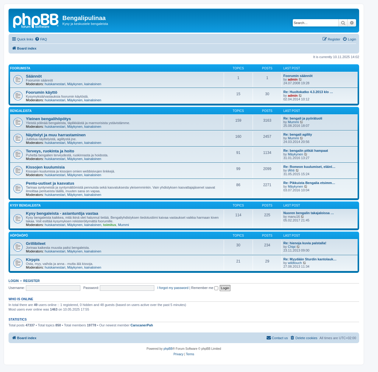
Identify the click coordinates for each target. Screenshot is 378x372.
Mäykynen (74, 84)
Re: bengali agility (297, 134)
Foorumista (20, 68)
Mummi (293, 122)
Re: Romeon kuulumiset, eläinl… (309, 167)
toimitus (109, 225)
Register (31, 281)
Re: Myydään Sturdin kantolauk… (310, 259)
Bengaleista (21, 111)
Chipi (292, 247)
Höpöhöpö (19, 235)
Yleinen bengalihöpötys (48, 118)
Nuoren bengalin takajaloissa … (308, 213)
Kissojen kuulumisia (45, 167)
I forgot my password (172, 288)
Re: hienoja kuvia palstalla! (304, 243)
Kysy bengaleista (25, 205)
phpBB (168, 348)
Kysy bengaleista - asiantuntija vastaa (62, 213)
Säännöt (34, 76)
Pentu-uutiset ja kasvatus (50, 183)
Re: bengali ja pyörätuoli (302, 118)
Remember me (204, 288)
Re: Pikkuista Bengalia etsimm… (309, 183)
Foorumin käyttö (41, 92)
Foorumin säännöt (298, 76)
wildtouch (295, 263)
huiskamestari (55, 84)
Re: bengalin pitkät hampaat (305, 150)
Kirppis (33, 259)
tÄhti (291, 170)
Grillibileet (36, 243)
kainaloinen (92, 84)
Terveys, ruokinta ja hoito (50, 151)
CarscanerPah (142, 325)
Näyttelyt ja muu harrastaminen (56, 135)
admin (293, 79)
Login (14, 281)
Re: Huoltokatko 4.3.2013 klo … (308, 92)
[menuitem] (41, 39)
